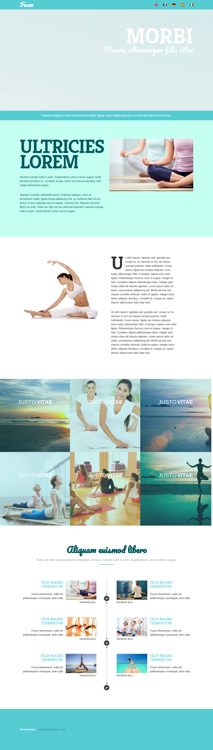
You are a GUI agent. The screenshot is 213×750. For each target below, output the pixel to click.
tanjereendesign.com (52, 729)
